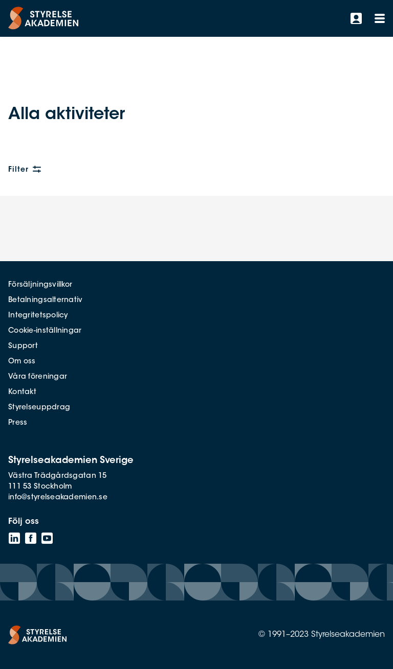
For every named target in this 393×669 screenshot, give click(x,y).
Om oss (22, 361)
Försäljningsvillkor (40, 285)
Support (23, 346)
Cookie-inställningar (45, 331)
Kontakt (22, 392)
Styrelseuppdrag (39, 407)
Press (17, 423)
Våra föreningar (37, 377)
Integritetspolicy (38, 315)
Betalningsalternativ (45, 300)
